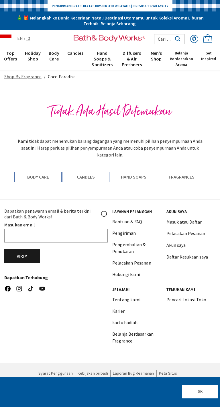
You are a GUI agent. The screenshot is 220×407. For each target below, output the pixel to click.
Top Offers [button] (10, 56)
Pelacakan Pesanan (131, 263)
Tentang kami (126, 299)
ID (28, 38)
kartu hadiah (125, 322)
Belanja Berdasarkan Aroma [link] (181, 58)
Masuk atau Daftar (184, 222)
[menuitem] (10, 58)
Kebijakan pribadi (93, 373)
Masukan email (19, 225)
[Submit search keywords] (177, 38)
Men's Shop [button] (156, 56)
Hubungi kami (126, 274)
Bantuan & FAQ (127, 221)
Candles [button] (75, 53)
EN (20, 38)
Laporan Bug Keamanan (133, 373)
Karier (118, 311)
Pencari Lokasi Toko (186, 299)
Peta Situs (168, 373)
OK (200, 391)
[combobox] (169, 39)
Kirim (22, 256)
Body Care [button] (54, 56)
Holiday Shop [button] (33, 56)
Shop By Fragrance (23, 76)
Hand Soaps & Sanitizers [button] (102, 58)
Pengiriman (124, 233)
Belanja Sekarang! (119, 23)
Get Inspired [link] (208, 55)
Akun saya (176, 245)
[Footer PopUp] (104, 213)
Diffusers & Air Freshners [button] (132, 58)
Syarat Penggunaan (55, 373)
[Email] (56, 235)
